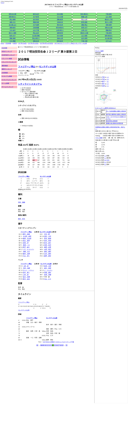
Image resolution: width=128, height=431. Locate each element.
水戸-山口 (109, 41)
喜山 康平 (26, 240)
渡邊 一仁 (26, 245)
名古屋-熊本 (108, 38)
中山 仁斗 (47, 279)
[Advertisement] (53, 417)
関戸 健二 (26, 247)
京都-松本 (60, 22)
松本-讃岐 (60, 14)
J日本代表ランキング (8, 55)
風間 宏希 (47, 247)
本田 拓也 (47, 245)
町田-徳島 (84, 22)
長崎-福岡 (109, 25)
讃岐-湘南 (13, 38)
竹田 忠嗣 (26, 268)
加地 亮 (25, 243)
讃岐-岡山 (84, 25)
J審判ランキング (7, 69)
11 (47, 345)
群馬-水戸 (84, 27)
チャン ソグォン (28, 270)
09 (43, 345)
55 (66, 345)
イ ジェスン (48, 270)
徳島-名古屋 (108, 27)
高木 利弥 (47, 240)
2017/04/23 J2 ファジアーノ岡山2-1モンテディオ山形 (71, 43)
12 (49, 345)
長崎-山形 (60, 38)
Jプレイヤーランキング (9, 62)
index (111, 224)
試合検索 (8, 43)
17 (58, 345)
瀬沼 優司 (47, 251)
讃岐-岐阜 (60, 19)
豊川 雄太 (26, 279)
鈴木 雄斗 (47, 243)
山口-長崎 (109, 17)
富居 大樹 (47, 266)
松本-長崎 (60, 35)
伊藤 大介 (26, 251)
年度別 (15, 43)
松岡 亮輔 (47, 274)
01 (37, 345)
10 (45, 345)
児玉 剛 (47, 234)
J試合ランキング (7, 51)
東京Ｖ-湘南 (12, 33)
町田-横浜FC (60, 27)
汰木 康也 (47, 253)
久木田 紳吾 (27, 236)
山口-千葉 (36, 30)
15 (55, 345)
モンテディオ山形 (47, 66)
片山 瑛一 (26, 256)
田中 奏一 (26, 272)
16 (56, 345)
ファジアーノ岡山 (26, 66)
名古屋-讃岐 (36, 35)
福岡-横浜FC (109, 35)
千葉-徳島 (109, 14)
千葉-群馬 (109, 33)
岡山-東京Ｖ (36, 38)
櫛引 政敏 (26, 234)
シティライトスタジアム (30, 84)
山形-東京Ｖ (60, 30)
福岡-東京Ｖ (12, 17)
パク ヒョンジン (28, 249)
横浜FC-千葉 (109, 19)
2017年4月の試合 (33, 43)
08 (41, 345)
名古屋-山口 (12, 25)
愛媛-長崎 (36, 22)
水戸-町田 (36, 17)
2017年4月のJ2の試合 (46, 43)
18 (60, 345)
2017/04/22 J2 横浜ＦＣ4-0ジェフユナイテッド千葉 (58, 342)
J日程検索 (5, 72)
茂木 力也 (47, 236)
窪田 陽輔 (21, 202)
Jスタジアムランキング (9, 79)
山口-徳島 (84, 35)
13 (51, 345)
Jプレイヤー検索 (7, 58)
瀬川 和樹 (47, 268)
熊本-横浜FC (84, 14)
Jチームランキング (7, 87)
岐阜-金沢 (36, 14)
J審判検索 (5, 65)
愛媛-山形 (84, 17)
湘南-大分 (13, 22)
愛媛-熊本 (109, 30)
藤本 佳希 (26, 253)
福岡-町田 (60, 33)
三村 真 (25, 274)
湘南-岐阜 (13, 27)
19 (62, 345)
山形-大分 (84, 30)
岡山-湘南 (13, 19)
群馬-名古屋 (12, 14)
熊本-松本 (60, 25)
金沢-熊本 (36, 19)
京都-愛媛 (36, 27)
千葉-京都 (84, 41)
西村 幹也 (21, 219)
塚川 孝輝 (26, 277)
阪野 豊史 (47, 256)
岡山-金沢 (36, 33)
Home (2, 2)
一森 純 (25, 266)
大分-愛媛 (13, 41)
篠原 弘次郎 (27, 238)
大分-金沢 (13, 30)
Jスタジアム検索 (7, 76)
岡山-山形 (84, 19)
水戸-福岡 (36, 25)
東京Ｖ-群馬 (108, 22)
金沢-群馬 (84, 38)
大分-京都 (60, 17)
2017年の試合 (22, 43)
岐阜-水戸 (13, 35)
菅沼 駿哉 (47, 238)
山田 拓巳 (47, 249)
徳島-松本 (36, 41)
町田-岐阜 (60, 41)
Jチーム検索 (5, 83)
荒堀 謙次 (47, 272)
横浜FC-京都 (84, 33)
